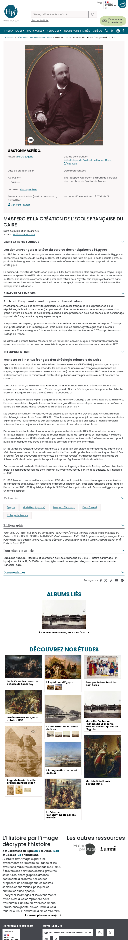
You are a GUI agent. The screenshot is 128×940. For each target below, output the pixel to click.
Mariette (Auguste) (34, 507)
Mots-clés (34, 31)
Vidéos (97, 31)
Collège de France (17, 515)
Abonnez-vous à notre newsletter (67, 932)
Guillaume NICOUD (24, 234)
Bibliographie (14, 525)
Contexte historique (21, 242)
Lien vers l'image (20, 205)
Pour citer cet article (19, 551)
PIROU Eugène (25, 156)
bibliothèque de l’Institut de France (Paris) (88, 160)
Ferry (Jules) (89, 507)
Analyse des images (20, 293)
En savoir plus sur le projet (41, 915)
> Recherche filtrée (39, 20)
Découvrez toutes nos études (34, 37)
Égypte (11, 507)
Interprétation (17, 352)
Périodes (53, 31)
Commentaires (14, 572)
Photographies (28, 189)
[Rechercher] (60, 14)
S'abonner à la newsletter (115, 21)
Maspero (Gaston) (64, 507)
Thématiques (13, 31)
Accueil (9, 37)
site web (72, 163)
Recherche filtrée (77, 31)
